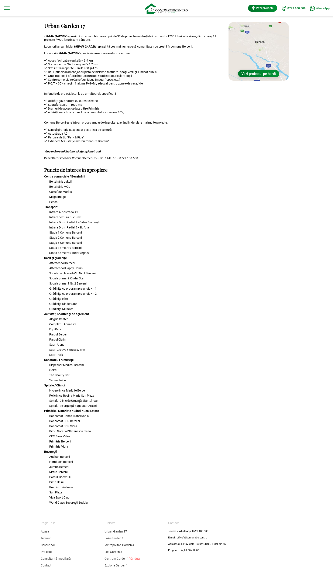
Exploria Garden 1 (116, 565)
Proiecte (46, 552)
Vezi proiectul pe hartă (258, 74)
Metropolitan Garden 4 (119, 545)
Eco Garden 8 (113, 552)
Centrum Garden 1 (122, 558)
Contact (46, 565)
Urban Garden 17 (115, 531)
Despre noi (48, 545)
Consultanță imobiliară (56, 558)
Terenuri (46, 538)
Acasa (45, 531)
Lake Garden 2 (114, 538)
